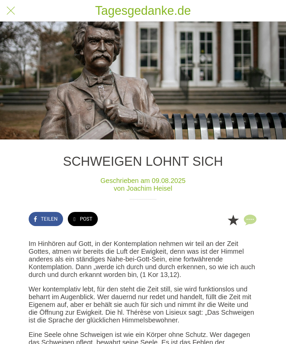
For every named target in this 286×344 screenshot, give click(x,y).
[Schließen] (11, 11)
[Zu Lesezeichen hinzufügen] (233, 220)
